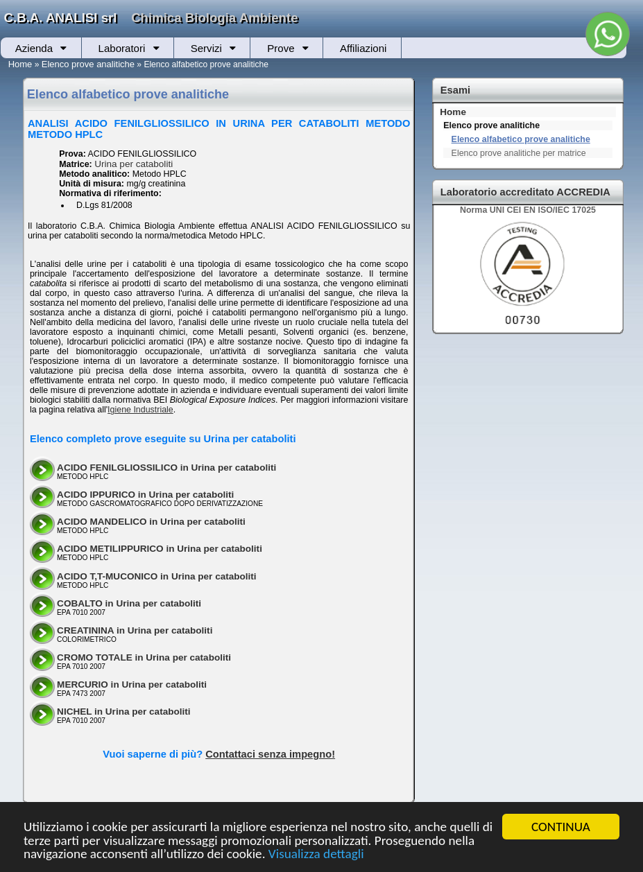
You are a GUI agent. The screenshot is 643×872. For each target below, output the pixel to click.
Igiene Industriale (140, 410)
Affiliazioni (363, 48)
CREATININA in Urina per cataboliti (134, 630)
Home (20, 64)
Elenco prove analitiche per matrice (519, 153)
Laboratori (122, 48)
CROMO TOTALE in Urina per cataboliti (144, 657)
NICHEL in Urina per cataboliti (123, 711)
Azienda (34, 48)
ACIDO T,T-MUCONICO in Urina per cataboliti (157, 576)
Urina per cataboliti (133, 164)
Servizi (206, 48)
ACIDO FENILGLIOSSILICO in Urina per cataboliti (166, 467)
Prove (280, 48)
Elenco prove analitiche (88, 64)
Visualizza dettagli (316, 854)
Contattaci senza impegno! (270, 754)
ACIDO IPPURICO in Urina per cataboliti (145, 494)
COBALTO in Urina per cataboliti (129, 603)
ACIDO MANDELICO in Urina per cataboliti (151, 521)
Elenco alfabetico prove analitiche (521, 139)
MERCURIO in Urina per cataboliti (132, 684)
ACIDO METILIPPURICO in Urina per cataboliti (159, 548)
